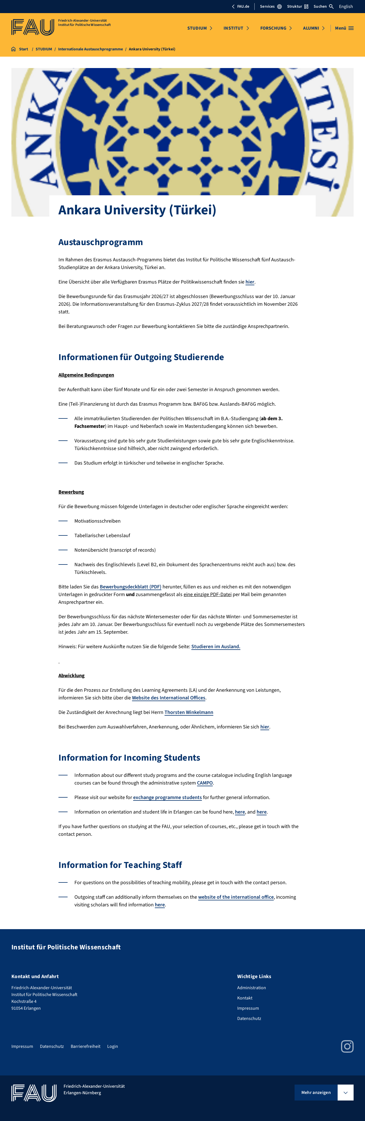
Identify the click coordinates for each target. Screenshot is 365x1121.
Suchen (324, 6)
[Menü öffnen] (344, 28)
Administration (251, 988)
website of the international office (236, 897)
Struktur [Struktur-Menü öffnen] (297, 6)
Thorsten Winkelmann (189, 712)
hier (250, 282)
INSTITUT (233, 28)
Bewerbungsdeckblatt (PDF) (130, 586)
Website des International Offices (168, 697)
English (346, 6)
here (240, 812)
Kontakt (244, 998)
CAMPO (205, 783)
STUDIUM (197, 28)
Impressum (248, 1008)
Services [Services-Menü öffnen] (270, 6)
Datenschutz (249, 1018)
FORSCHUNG (273, 28)
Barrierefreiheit (85, 1046)
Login (112, 1046)
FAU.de (240, 6)
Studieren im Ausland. (215, 646)
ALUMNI (311, 28)
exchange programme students (167, 797)
